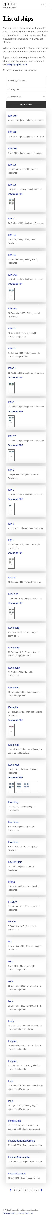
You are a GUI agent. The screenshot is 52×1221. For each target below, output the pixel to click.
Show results (26, 105)
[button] (48, 4)
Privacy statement (26, 1213)
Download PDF (15, 194)
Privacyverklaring (10, 1213)
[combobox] (26, 89)
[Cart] (42, 5)
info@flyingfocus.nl (17, 64)
